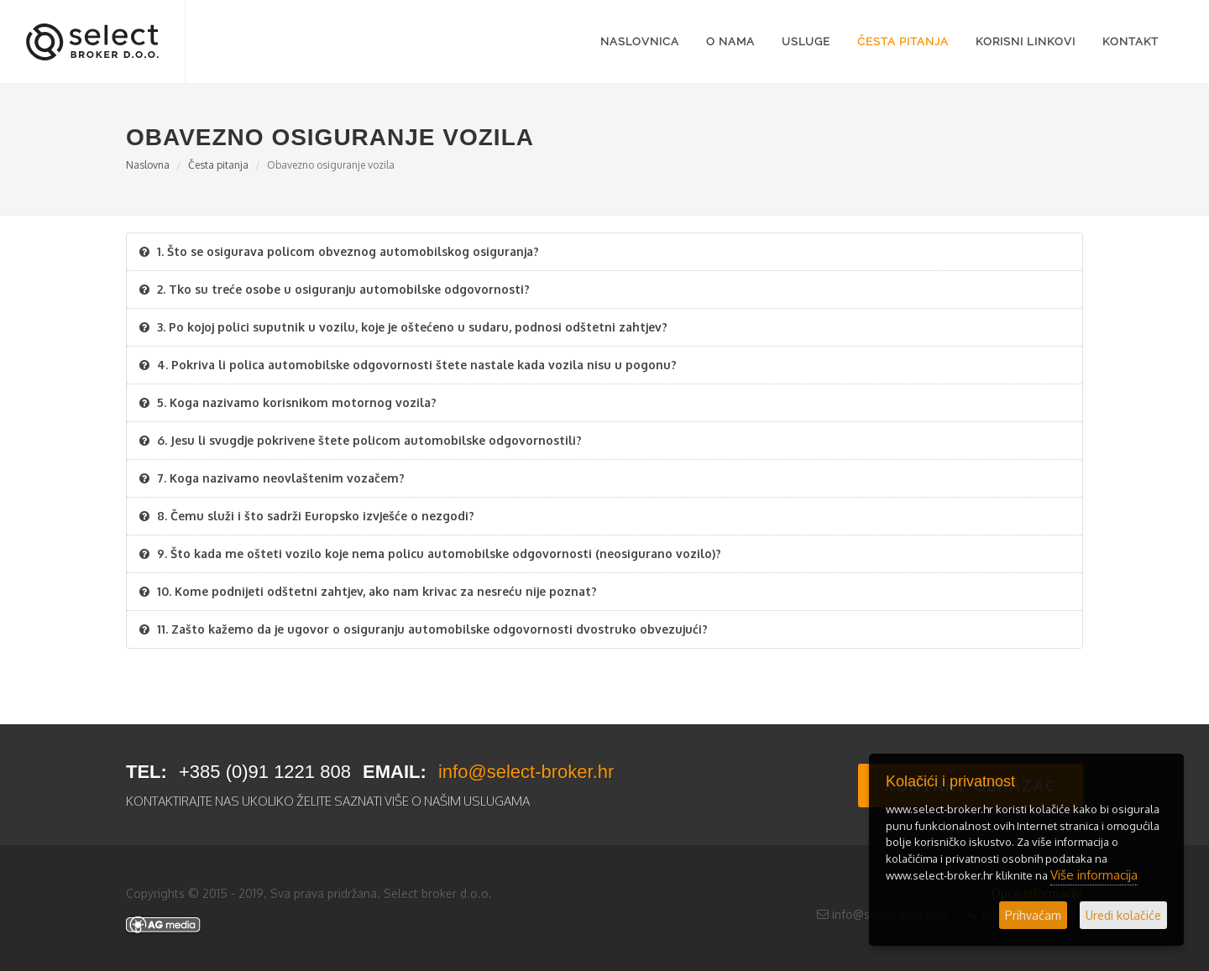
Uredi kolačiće (1123, 915)
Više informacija (1094, 875)
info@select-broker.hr (526, 771)
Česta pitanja (218, 165)
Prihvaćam (1033, 915)
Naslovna (148, 165)
